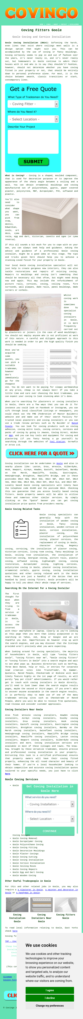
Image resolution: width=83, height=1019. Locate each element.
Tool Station (57, 442)
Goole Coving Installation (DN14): (27, 43)
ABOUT (55, 24)
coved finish (23, 260)
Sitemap (7, 977)
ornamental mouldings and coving (57, 185)
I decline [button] (50, 997)
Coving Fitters (11, 980)
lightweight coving (54, 561)
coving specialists (43, 485)
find (15, 715)
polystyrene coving (16, 567)
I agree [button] (50, 990)
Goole (59, 463)
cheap (27, 390)
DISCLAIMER (74, 24)
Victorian (37, 236)
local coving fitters (32, 580)
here (7, 774)
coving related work (46, 573)
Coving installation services (53, 743)
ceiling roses (60, 284)
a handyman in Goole (28, 893)
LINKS (48, 24)
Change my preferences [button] (50, 1005)
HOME (41, 24)
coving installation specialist (47, 265)
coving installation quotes (61, 768)
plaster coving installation (59, 567)
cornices (31, 284)
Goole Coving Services (21, 779)
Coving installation (17, 463)
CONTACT (64, 24)
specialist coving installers (70, 314)
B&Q (11, 435)
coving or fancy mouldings (60, 52)
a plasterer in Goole (30, 890)
